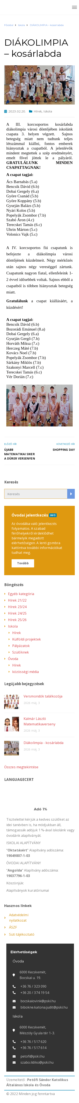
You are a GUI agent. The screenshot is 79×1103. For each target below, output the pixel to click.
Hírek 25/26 (17, 619)
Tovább (23, 563)
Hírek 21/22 (17, 600)
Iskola (47, 111)
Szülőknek (20, 652)
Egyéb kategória (21, 594)
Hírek (38, 111)
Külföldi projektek (26, 639)
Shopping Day (64, 450)
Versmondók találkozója (43, 696)
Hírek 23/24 (17, 606)
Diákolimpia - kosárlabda (43, 742)
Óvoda (13, 658)
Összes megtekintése (21, 767)
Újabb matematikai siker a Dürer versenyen (19, 454)
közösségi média (25, 671)
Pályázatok (21, 645)
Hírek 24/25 (17, 613)
